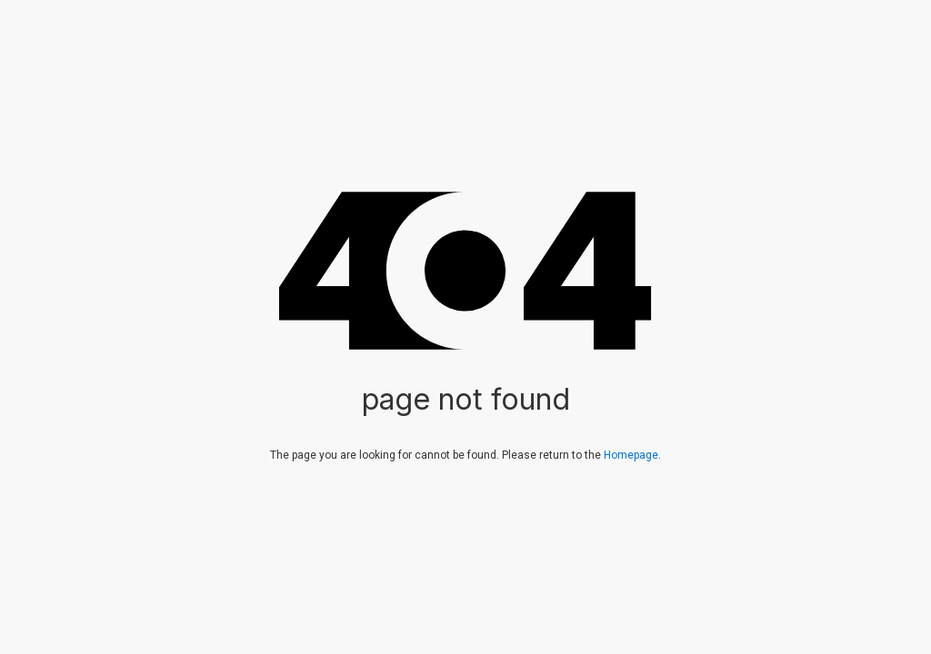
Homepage (631, 455)
